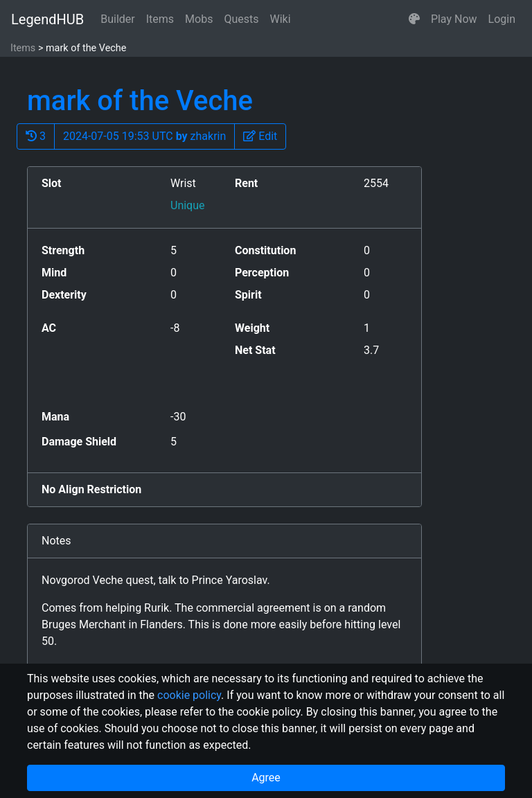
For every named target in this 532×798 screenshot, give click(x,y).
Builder (117, 19)
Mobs (199, 19)
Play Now (454, 19)
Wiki (280, 19)
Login (501, 19)
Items (160, 19)
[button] (414, 19)
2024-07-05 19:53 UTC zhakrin (144, 136)
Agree (266, 777)
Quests (241, 19)
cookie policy (189, 695)
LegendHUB (47, 19)
